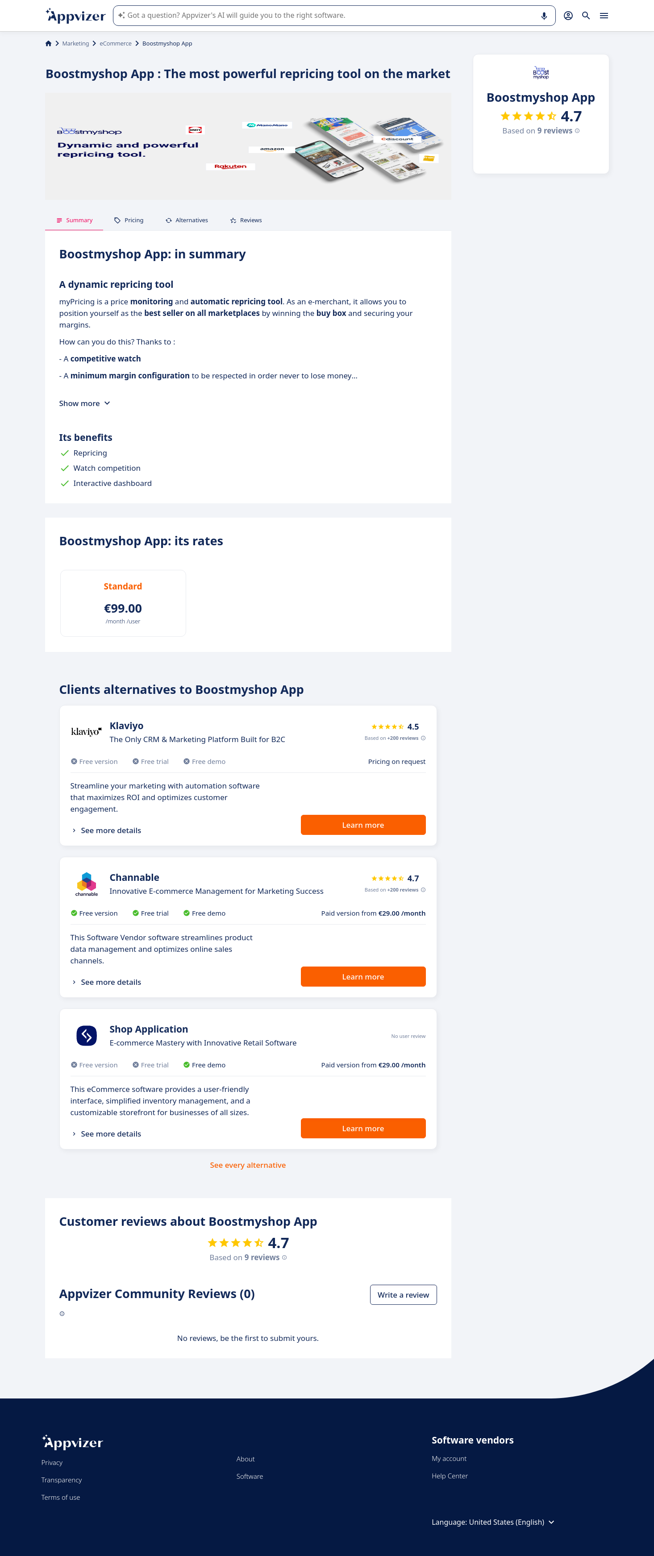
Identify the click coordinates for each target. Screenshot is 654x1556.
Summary (74, 220)
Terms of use (61, 1497)
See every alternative (248, 1165)
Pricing (128, 220)
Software (250, 1476)
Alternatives (186, 220)
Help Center (450, 1475)
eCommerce (116, 43)
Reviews (245, 220)
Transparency (62, 1479)
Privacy (52, 1462)
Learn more (363, 825)
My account (449, 1458)
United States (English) (513, 1522)
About (246, 1458)
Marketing (75, 43)
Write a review (403, 1295)
